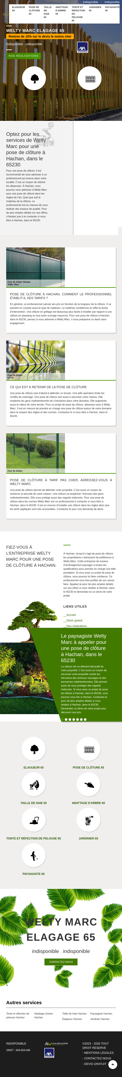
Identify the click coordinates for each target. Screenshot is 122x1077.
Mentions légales (99, 1052)
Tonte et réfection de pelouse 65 (78, 14)
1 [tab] (62, 719)
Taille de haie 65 (48, 12)
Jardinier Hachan (100, 1019)
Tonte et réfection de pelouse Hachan (17, 1015)
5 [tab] (77, 719)
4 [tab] (73, 719)
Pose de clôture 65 (34, 10)
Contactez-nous (61, 962)
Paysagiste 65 (112, 9)
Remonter (112, 1064)
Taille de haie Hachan (74, 1013)
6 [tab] (81, 719)
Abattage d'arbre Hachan (43, 1015)
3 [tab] (70, 719)
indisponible (90, 2)
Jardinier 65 (95, 9)
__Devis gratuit (72, 620)
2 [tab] (66, 719)
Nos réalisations (23, 56)
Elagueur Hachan (72, 1019)
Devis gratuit (95, 1064)
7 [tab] (85, 719)
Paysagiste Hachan (101, 1013)
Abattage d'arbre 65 (61, 10)
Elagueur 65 (18, 9)
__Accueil (69, 614)
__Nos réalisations (75, 626)
